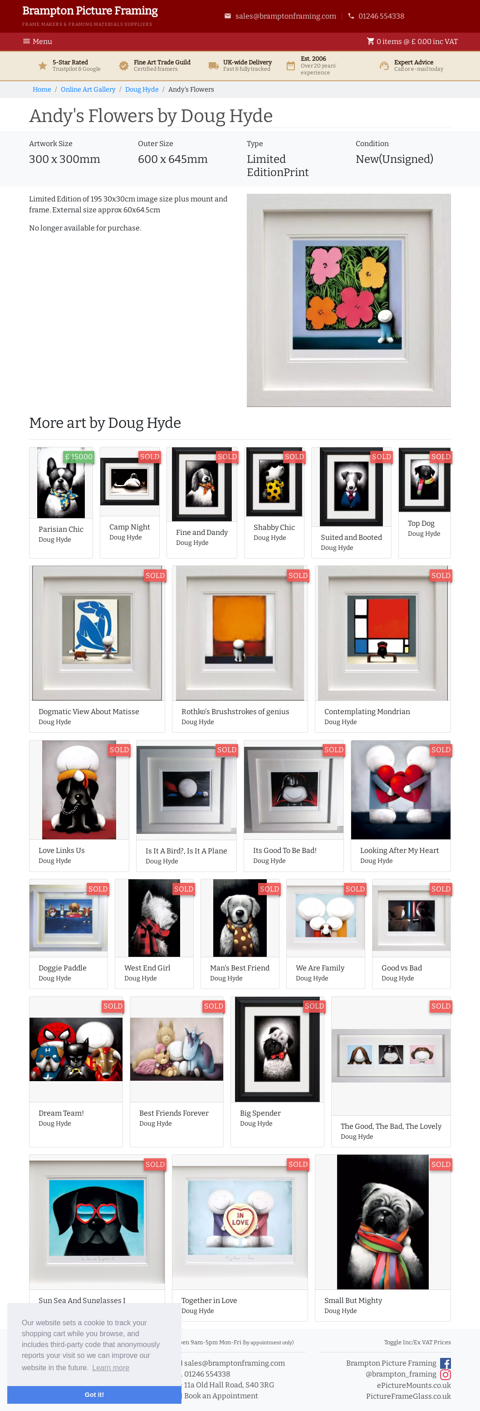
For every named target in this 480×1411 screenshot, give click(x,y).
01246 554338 (376, 16)
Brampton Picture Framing (398, 1363)
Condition (372, 143)
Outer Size (155, 143)
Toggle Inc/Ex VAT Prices (417, 1342)
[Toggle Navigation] (40, 41)
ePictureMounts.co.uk (414, 1385)
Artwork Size (51, 143)
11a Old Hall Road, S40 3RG (224, 1385)
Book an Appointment (216, 1395)
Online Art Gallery (88, 89)
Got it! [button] (94, 1394)
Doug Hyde (142, 89)
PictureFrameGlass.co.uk (408, 1396)
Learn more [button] (110, 1368)
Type (255, 143)
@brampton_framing (408, 1374)
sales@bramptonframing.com (280, 16)
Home (42, 89)
